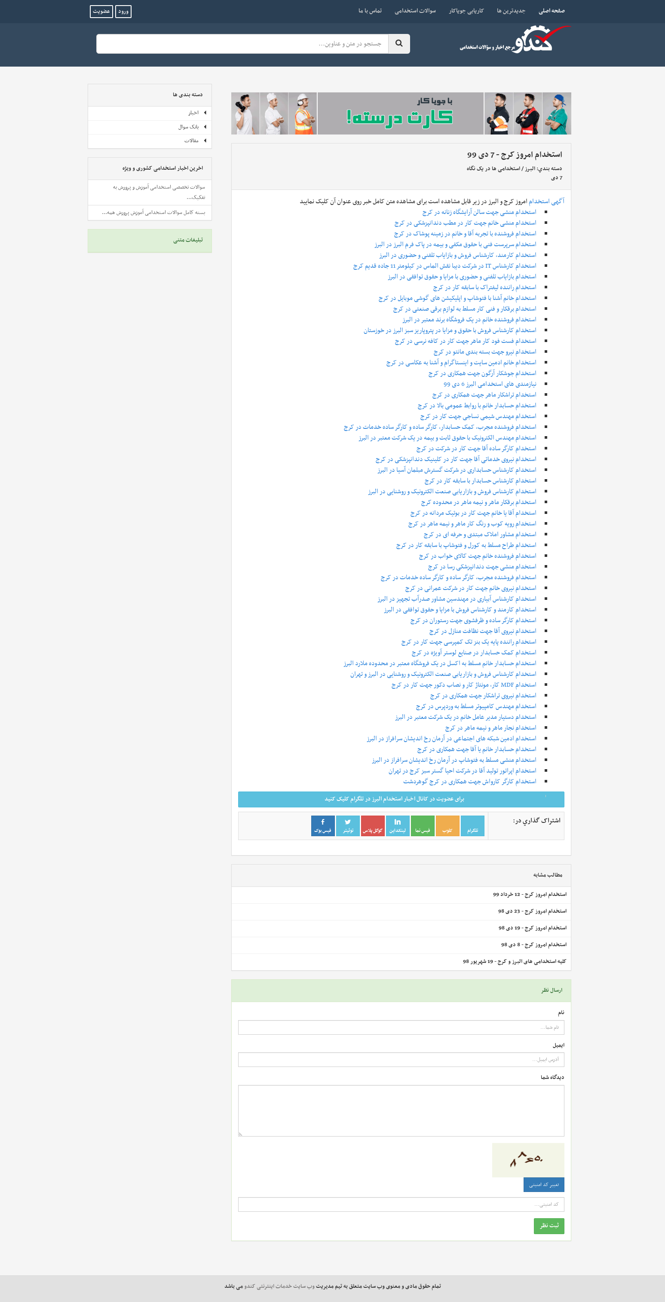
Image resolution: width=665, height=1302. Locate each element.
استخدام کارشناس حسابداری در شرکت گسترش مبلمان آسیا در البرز (456, 470)
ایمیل (558, 1045)
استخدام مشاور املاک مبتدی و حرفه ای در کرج (480, 534)
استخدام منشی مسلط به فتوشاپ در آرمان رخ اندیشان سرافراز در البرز (454, 760)
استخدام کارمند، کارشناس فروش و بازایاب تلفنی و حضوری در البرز (457, 255)
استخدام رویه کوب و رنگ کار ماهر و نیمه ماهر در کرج (472, 523)
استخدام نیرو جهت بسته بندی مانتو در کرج (485, 352)
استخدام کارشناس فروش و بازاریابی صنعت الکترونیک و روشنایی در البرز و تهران (443, 674)
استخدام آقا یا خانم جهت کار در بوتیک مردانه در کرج (473, 513)
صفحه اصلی (548, 11)
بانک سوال (192, 127)
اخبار (197, 113)
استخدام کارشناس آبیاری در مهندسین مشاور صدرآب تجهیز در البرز (456, 599)
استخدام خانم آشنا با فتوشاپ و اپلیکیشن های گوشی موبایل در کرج (457, 298)
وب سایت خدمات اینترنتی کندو (279, 1286)
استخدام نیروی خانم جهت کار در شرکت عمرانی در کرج (470, 588)
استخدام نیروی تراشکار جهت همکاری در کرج (483, 695)
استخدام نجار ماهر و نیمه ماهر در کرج (490, 728)
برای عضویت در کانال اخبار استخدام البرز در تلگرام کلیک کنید (441, 799)
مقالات (195, 141)
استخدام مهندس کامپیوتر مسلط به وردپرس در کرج (476, 706)
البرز (530, 169)
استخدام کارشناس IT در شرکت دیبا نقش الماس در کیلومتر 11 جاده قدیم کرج (444, 266)
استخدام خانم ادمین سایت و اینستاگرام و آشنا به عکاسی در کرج (461, 362)
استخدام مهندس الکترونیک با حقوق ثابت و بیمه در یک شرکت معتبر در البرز (447, 437)
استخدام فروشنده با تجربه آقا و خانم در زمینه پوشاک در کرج (465, 233)
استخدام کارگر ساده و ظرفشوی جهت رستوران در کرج (473, 620)
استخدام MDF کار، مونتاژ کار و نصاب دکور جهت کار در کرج (464, 685)
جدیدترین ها (511, 11)
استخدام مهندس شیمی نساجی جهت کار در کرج (478, 416)
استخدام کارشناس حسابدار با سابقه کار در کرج (480, 480)
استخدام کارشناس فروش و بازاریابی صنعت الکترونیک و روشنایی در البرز (452, 491)
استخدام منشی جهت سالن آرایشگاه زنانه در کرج (479, 212)
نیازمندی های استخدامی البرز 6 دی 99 (490, 384)
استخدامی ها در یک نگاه (493, 169)
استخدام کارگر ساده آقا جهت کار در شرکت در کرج (476, 448)
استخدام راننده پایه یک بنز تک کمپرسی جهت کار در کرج (468, 642)
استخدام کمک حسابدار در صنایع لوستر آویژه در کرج (474, 652)
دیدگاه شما (552, 1077)
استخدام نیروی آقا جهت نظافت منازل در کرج (482, 631)
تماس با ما (370, 11)
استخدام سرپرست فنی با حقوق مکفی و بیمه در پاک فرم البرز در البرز (455, 244)
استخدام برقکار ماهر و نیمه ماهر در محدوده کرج (478, 502)
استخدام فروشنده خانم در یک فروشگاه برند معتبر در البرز (469, 319)
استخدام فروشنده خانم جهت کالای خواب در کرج (477, 556)
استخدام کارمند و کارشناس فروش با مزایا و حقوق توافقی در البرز (460, 609)
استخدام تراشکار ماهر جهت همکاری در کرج (484, 394)
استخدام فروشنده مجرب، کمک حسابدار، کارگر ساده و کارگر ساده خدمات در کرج (440, 427)
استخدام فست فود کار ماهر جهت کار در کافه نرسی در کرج (465, 341)
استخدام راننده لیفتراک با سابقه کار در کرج (484, 287)
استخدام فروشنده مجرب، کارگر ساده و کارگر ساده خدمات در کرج (458, 577)
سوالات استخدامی (415, 11)
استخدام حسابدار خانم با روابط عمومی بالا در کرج (477, 405)
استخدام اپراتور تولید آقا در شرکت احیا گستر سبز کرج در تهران (462, 770)
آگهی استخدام (546, 201)
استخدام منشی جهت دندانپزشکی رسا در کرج (482, 566)
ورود (123, 11)
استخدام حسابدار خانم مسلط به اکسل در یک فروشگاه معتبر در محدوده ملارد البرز (439, 663)
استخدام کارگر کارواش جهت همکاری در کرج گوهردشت (469, 781)
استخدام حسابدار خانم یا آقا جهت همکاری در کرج (476, 749)
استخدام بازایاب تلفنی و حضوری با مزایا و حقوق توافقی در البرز (462, 276)
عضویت (101, 11)
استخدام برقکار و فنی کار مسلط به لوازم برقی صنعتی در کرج (464, 309)
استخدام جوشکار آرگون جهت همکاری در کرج (482, 373)
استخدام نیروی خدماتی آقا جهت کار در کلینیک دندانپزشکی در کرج (456, 459)
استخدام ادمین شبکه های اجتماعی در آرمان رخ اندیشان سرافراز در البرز (451, 738)
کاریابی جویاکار (466, 11)
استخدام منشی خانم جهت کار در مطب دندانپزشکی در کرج (465, 223)
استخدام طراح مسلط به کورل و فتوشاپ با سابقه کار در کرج (466, 545)
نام (561, 1013)
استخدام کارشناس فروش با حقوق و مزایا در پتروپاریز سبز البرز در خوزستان (450, 330)
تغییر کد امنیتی (544, 1184)
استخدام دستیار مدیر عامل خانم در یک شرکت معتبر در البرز (465, 717)
